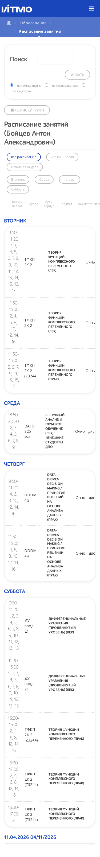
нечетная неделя (24, 167)
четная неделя (62, 157)
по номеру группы (29, 86)
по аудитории (22, 91)
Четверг (69, 179)
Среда (44, 179)
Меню (94, 4)
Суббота (18, 189)
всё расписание (23, 157)
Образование (33, 22)
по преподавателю (65, 86)
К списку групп (27, 110)
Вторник (18, 179)
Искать (77, 75)
